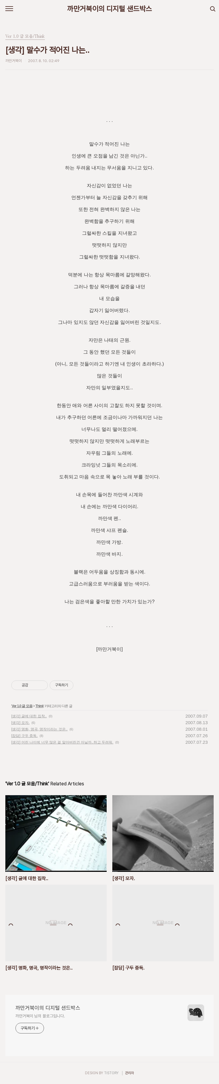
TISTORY (111, 1073)
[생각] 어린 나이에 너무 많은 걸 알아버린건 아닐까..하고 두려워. (62, 742)
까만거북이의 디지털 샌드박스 (109, 8)
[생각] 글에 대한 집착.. (29, 716)
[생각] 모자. (20, 723)
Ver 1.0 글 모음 (22, 706)
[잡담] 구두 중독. (24, 736)
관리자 (129, 1073)
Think (39, 706)
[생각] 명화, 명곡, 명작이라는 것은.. (39, 729)
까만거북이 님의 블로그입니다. (40, 1016)
